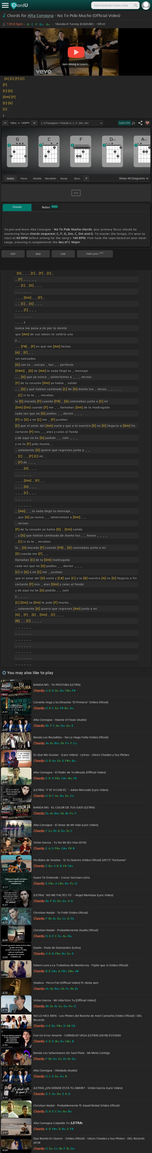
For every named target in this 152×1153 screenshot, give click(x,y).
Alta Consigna (41, 15)
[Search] (135, 5)
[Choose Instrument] (86, 178)
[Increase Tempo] (34, 123)
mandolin (50, 178)
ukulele (37, 178)
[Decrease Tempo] (5, 123)
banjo (63, 178)
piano (24, 178)
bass (77, 178)
